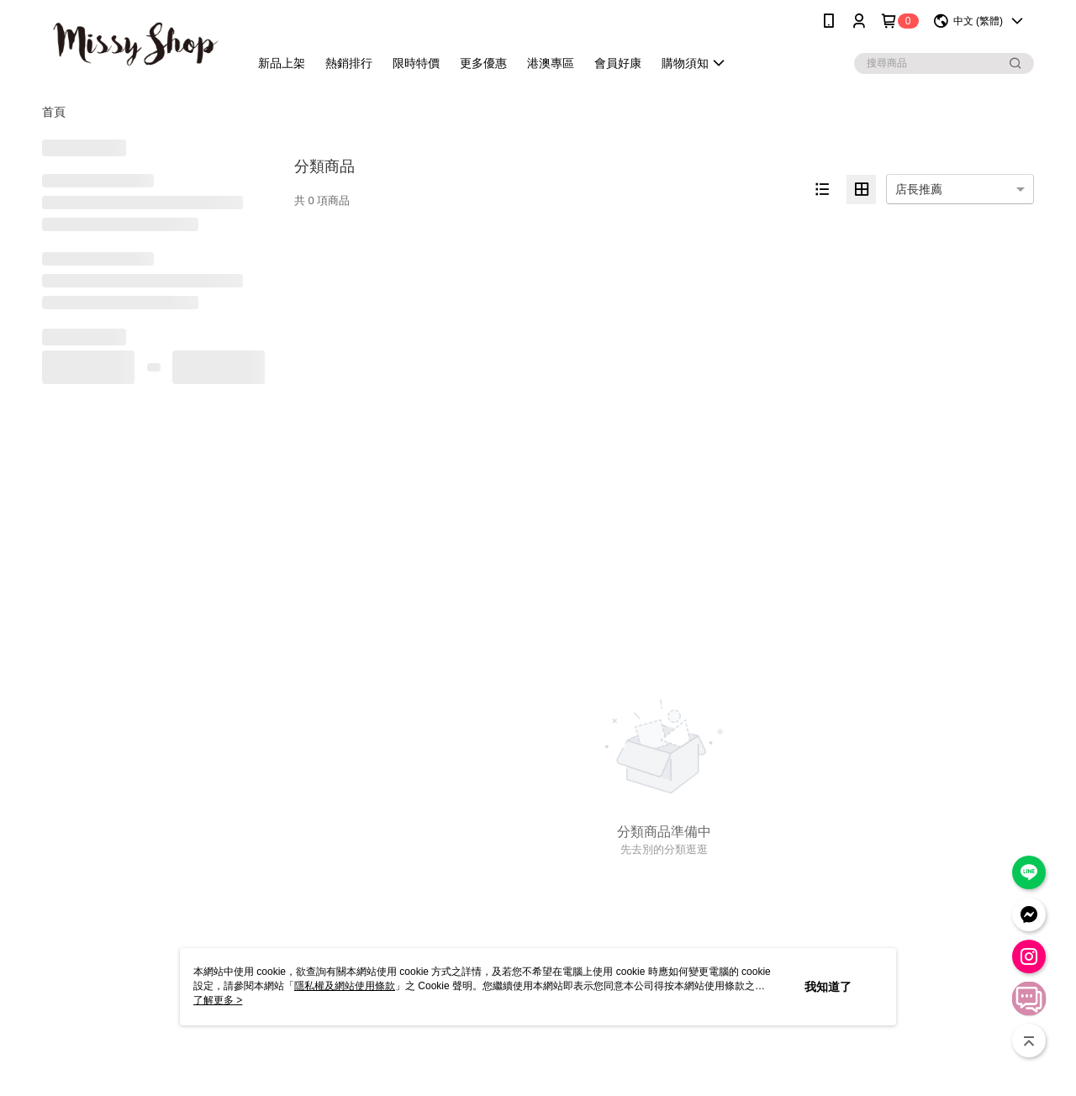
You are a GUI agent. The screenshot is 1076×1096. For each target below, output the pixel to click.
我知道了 (828, 986)
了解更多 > (217, 1000)
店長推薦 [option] (918, 189)
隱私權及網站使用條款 (344, 986)
